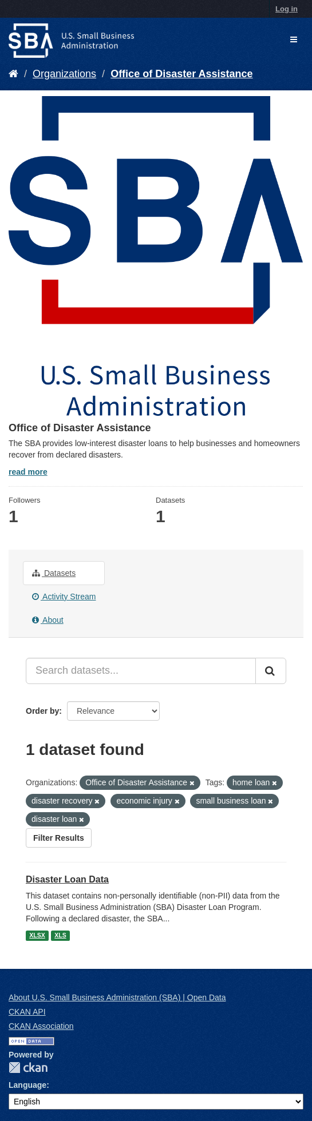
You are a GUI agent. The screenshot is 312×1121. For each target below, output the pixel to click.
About (48, 620)
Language (27, 1085)
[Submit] (270, 671)
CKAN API (27, 1011)
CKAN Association (41, 1026)
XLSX (37, 935)
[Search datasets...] (141, 671)
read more (28, 471)
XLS (60, 935)
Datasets (54, 573)
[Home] (13, 73)
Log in (286, 9)
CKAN (28, 1068)
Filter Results (58, 837)
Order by (42, 710)
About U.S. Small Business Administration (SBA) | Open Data (117, 997)
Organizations (64, 73)
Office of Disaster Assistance (181, 73)
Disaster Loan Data (67, 879)
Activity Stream (64, 596)
